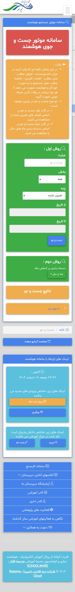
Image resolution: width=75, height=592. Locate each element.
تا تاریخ (61, 221)
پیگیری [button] (37, 412)
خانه (64, 330)
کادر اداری (37, 501)
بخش (62, 172)
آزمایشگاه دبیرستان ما (37, 484)
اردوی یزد (53, 308)
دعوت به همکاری (37, 528)
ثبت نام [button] (22, 442)
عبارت (62, 155)
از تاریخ (61, 205)
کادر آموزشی (37, 493)
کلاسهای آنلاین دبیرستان (37, 476)
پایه (63, 188)
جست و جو (56, 240)
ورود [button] (53, 442)
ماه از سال (56, 274)
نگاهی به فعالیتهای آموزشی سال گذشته (38, 519)
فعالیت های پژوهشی (37, 510)
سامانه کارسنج (37, 467)
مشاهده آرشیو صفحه (37, 341)
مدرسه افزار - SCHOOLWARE (28, 563)
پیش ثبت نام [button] (37, 402)
